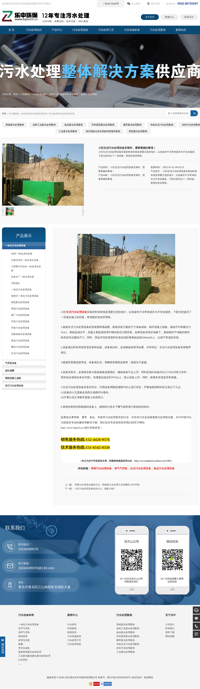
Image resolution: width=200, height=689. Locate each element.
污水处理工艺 (106, 29)
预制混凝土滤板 (13, 378)
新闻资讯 (71, 632)
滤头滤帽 (9, 370)
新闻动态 (181, 29)
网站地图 (155, 3)
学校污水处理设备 (20, 327)
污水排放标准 (132, 29)
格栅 (20, 644)
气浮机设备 (11, 363)
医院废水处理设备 (20, 302)
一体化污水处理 (111, 3)
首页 (15, 94)
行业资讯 (22, 659)
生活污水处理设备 (20, 353)
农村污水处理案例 (125, 648)
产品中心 (57, 29)
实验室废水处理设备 (21, 334)
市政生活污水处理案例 (161, 124)
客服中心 (169, 17)
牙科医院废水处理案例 (103, 124)
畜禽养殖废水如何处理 (29, 652)
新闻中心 (72, 615)
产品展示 (24, 235)
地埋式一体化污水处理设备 (25, 296)
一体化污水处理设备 (15, 245)
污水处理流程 (80, 29)
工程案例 (25, 94)
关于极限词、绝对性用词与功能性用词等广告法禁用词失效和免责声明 (38, 113)
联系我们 (170, 628)
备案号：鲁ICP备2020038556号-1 (115, 677)
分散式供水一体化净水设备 (25, 260)
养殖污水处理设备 (20, 308)
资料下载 (170, 632)
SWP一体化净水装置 (21, 253)
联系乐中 (189, 17)
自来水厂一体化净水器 (22, 276)
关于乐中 (149, 17)
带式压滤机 (24, 648)
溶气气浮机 (24, 628)
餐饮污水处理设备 (20, 347)
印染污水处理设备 (20, 321)
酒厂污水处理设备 (20, 315)
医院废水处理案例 (138, 131)
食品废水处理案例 (73, 124)
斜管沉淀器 (24, 640)
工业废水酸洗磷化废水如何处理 (34, 656)
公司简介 (170, 624)
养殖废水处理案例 (15, 124)
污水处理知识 (34, 29)
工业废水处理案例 (68, 131)
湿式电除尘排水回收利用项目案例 (103, 131)
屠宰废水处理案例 (132, 124)
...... (20, 663)
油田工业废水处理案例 (44, 124)
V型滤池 (15, 283)
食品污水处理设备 (20, 340)
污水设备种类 (26, 615)
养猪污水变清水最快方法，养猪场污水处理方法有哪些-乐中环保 (107, 484)
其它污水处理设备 (14, 385)
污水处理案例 (158, 29)
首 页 (11, 29)
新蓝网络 (148, 677)
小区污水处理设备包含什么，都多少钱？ (95, 488)
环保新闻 (71, 628)
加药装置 (22, 636)
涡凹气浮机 (24, 632)
